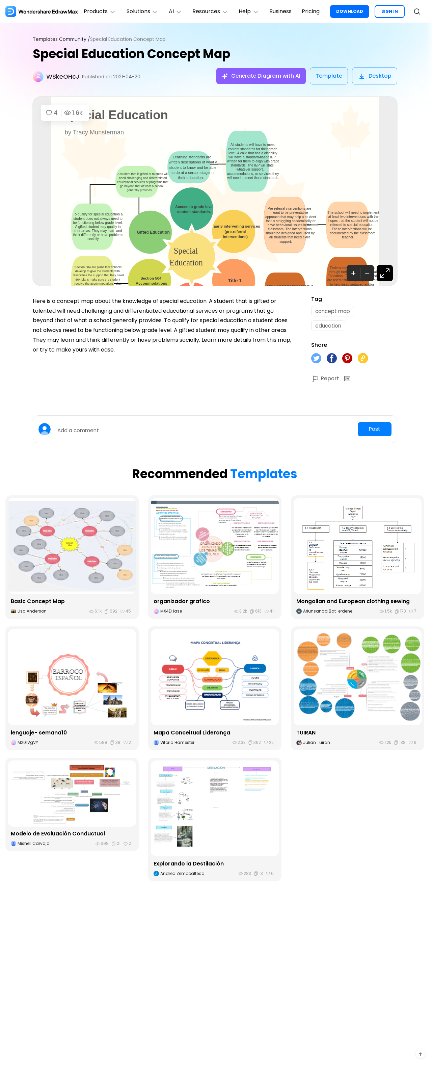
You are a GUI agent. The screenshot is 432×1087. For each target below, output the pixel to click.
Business (283, 11)
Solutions (143, 11)
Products (100, 11)
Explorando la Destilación (189, 865)
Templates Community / (62, 39)
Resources (212, 11)
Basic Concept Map (38, 603)
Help (251, 11)
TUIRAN (306, 734)
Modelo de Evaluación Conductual (58, 835)
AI (176, 11)
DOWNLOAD (353, 7)
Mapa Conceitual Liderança (192, 734)
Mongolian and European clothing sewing (353, 603)
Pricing (314, 11)
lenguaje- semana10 (39, 734)
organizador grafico (182, 603)
